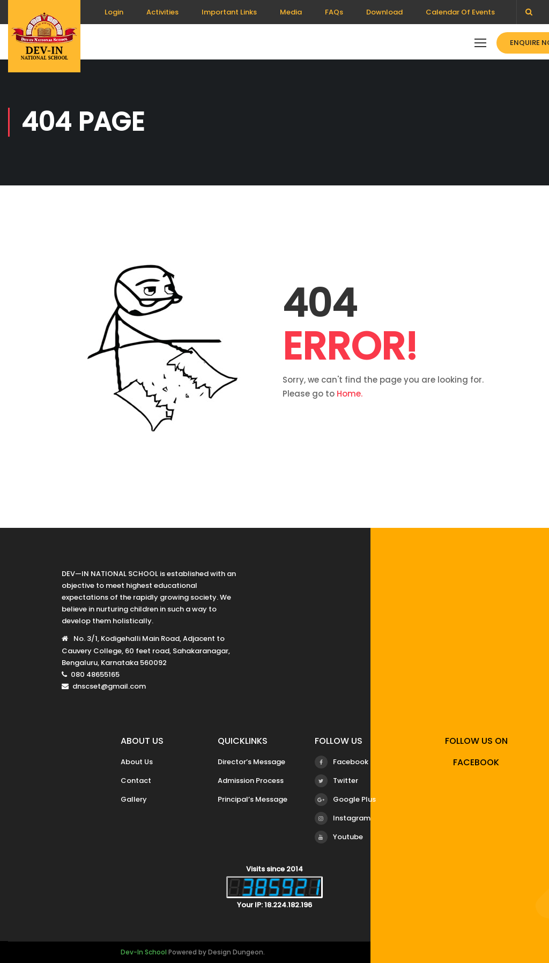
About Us (137, 762)
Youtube (339, 837)
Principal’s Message (252, 799)
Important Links (229, 12)
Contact (136, 780)
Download (384, 12)
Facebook (341, 762)
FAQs (334, 12)
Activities (162, 12)
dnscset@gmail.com (109, 686)
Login (114, 12)
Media (291, 12)
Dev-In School (144, 952)
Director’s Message (251, 762)
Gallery (134, 799)
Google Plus (345, 799)
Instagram (342, 818)
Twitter (336, 780)
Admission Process (251, 780)
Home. (349, 393)
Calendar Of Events (460, 12)
